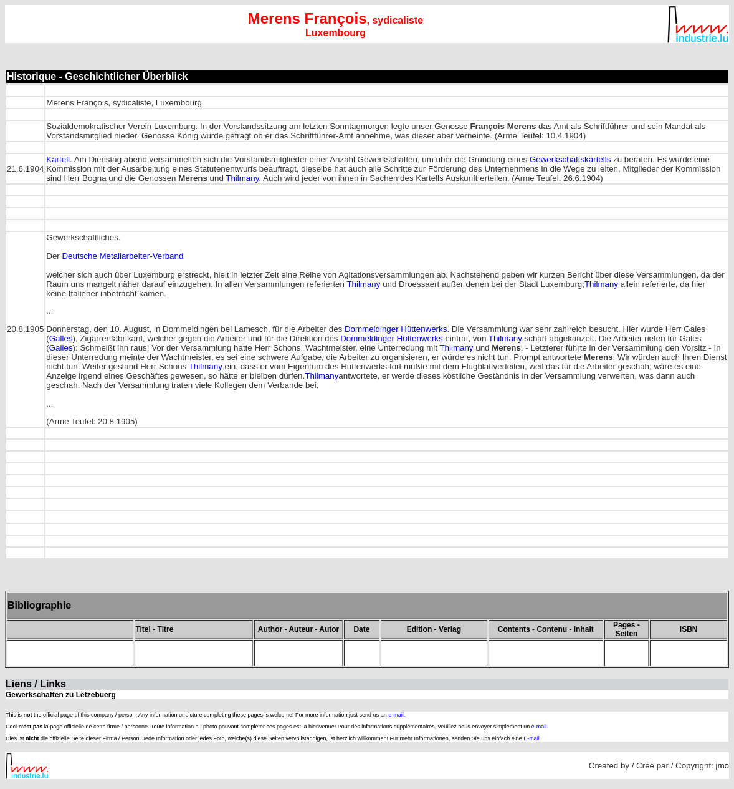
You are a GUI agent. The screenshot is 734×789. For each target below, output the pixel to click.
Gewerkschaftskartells (570, 159)
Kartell (58, 159)
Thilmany (242, 178)
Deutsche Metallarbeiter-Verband (122, 256)
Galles (61, 338)
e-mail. (396, 715)
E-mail (531, 738)
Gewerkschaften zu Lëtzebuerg (61, 694)
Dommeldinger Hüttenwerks (396, 329)
